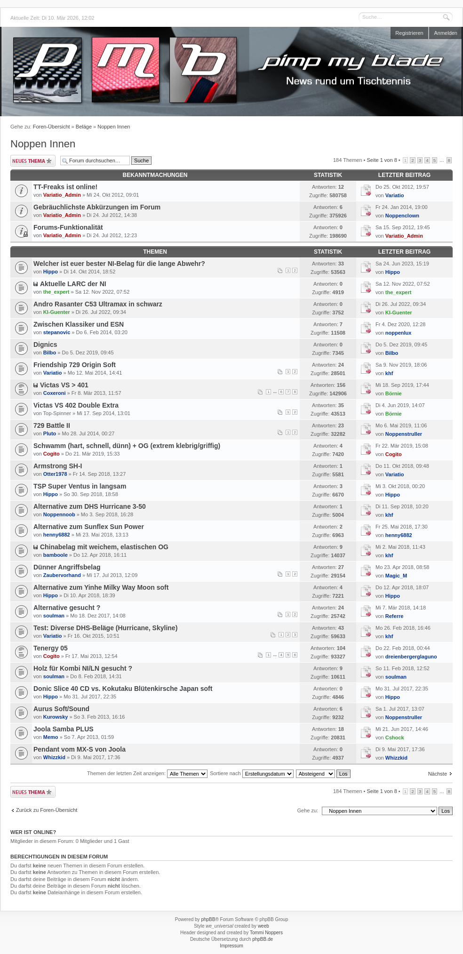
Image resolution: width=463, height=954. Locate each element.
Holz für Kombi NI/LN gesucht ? (82, 668)
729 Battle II (51, 425)
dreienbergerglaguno (411, 656)
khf (389, 373)
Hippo (50, 271)
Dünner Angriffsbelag (67, 567)
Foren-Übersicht (51, 126)
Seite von (382, 160)
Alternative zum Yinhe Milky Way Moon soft (100, 587)
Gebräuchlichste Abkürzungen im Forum (96, 207)
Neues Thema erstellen (33, 161)
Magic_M (396, 575)
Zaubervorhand (62, 575)
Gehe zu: (307, 810)
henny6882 (56, 534)
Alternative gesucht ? (66, 607)
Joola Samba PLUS (63, 729)
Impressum (231, 945)
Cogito (51, 454)
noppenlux (398, 333)
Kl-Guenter (56, 312)
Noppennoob (59, 514)
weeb (263, 926)
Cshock (394, 737)
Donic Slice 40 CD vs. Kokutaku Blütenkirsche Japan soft (122, 688)
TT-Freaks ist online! (65, 187)
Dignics (45, 344)
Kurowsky (55, 717)
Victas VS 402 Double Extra (76, 405)
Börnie (393, 393)
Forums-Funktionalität (68, 227)
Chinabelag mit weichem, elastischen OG (104, 547)
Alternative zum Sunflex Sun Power (88, 526)
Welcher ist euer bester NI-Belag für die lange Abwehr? (119, 263)
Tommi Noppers (266, 932)
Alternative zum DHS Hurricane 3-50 (89, 506)
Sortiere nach (251, 773)
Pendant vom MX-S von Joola (79, 749)
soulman (53, 615)
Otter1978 (55, 474)
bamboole (55, 555)
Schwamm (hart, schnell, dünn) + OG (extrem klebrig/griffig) (126, 445)
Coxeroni (54, 393)
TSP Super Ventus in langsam (79, 486)
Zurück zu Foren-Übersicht (46, 810)
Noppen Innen (113, 126)
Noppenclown (402, 215)
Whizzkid (54, 757)
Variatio (394, 195)
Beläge (84, 126)
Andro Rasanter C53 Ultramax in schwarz (97, 304)
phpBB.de (262, 939)
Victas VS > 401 (64, 385)
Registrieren (409, 33)
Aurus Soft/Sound (61, 709)
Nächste (437, 774)
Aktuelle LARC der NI (73, 284)
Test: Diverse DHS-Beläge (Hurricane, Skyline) (105, 628)
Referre (394, 616)
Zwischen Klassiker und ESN (78, 324)
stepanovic (56, 332)
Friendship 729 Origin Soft (74, 365)
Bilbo (49, 352)
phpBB (208, 919)
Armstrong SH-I (57, 466)
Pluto (49, 433)
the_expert (56, 292)
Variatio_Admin (62, 195)
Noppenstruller (403, 434)
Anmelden (445, 33)
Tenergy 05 (50, 648)
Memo (50, 737)
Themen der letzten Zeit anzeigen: (147, 773)
